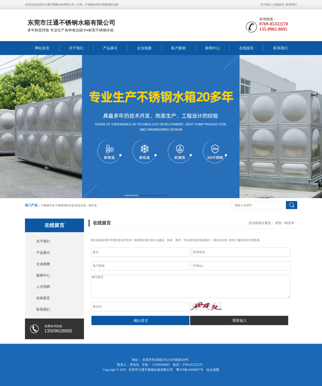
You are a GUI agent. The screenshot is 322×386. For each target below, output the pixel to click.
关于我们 (265, 4)
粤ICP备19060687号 (190, 369)
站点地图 (212, 369)
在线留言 (278, 4)
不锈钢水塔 (92, 4)
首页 (278, 223)
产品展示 (110, 48)
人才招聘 (43, 287)
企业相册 (144, 48)
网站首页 (42, 48)
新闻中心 (212, 48)
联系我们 (291, 4)
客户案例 (178, 48)
